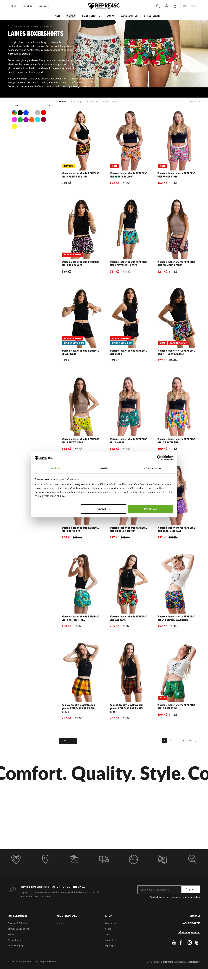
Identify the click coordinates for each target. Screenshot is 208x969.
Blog (13, 6)
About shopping (15, 945)
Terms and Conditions (18, 928)
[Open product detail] (81, 150)
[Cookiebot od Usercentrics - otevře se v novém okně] (159, 457)
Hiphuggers (110, 945)
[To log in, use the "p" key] (166, 6)
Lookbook (44, 6)
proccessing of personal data (187, 897)
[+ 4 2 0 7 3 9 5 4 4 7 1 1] (191, 923)
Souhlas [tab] (55, 468)
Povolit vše (150, 509)
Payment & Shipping (17, 923)
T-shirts (108, 934)
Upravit (104, 509)
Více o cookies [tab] (152, 468)
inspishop (194, 961)
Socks (108, 928)
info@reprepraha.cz (189, 932)
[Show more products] (68, 741)
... (177, 740)
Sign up (190, 889)
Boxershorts (111, 923)
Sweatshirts (111, 940)
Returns (11, 934)
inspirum (168, 961)
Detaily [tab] (104, 468)
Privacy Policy (14, 940)
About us (27, 6)
